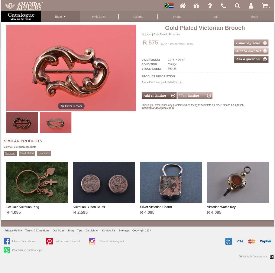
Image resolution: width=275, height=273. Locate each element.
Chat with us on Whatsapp (27, 250)
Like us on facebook (23, 241)
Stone (254, 16)
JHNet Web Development (253, 256)
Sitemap (124, 230)
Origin (177, 16)
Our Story (59, 230)
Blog (71, 230)
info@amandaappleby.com (158, 108)
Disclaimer (92, 230)
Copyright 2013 (141, 230)
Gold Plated (160, 34)
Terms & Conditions (37, 230)
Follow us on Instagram (110, 241)
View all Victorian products (20, 147)
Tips (79, 230)
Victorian (146, 34)
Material (138, 16)
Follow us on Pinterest (67, 241)
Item (216, 16)
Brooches (174, 34)
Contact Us (109, 230)
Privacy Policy (13, 230)
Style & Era (99, 16)
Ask (210, 5)
